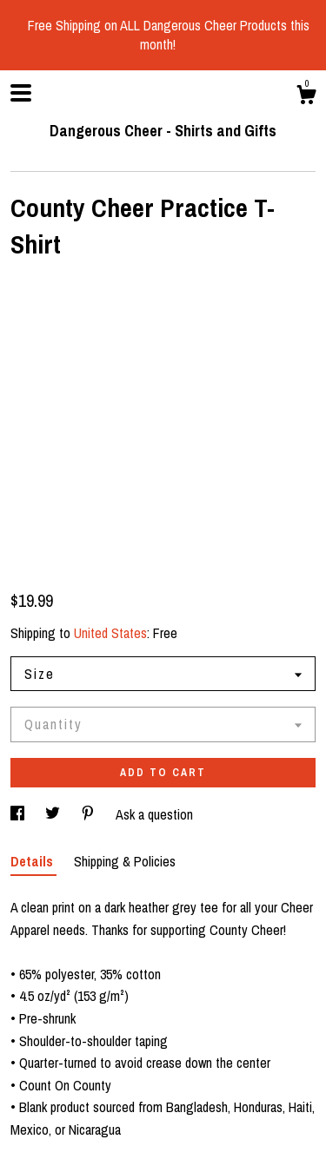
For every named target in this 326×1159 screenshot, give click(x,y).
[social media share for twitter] (54, 814)
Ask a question (154, 814)
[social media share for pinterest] (89, 814)
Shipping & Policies (125, 861)
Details (33, 861)
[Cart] (306, 97)
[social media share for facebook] (19, 814)
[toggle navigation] (20, 93)
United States (110, 632)
